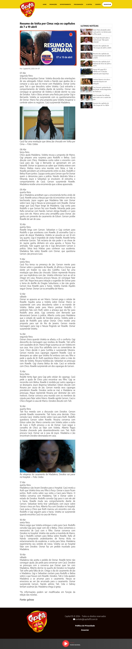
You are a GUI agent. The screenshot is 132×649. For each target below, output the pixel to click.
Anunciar (85, 630)
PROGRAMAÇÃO (78, 4)
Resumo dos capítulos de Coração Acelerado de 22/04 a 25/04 (102, 56)
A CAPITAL (89, 4)
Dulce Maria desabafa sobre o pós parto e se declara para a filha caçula (102, 32)
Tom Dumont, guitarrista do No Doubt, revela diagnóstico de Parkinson (102, 89)
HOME (44, 4)
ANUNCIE (107, 4)
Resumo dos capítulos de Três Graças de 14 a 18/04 (101, 104)
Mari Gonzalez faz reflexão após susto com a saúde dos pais (102, 97)
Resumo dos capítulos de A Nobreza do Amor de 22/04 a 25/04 (102, 64)
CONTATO (98, 4)
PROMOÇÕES (53, 4)
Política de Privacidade (85, 626)
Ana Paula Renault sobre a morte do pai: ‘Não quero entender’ (101, 40)
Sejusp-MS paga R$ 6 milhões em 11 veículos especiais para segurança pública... (95, 73)
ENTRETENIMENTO (65, 4)
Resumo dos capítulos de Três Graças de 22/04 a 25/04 (102, 47)
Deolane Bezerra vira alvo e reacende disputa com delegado (101, 81)
